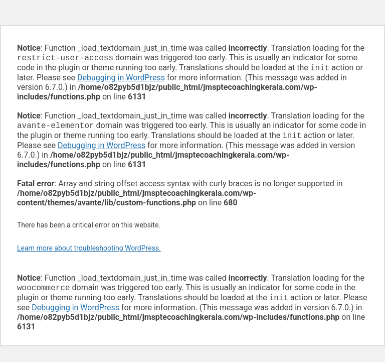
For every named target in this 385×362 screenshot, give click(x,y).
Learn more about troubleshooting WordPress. (89, 252)
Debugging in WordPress (121, 79)
